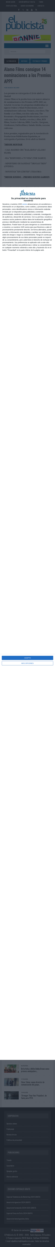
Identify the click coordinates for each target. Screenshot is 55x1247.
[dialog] (27, 623)
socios (24, 204)
